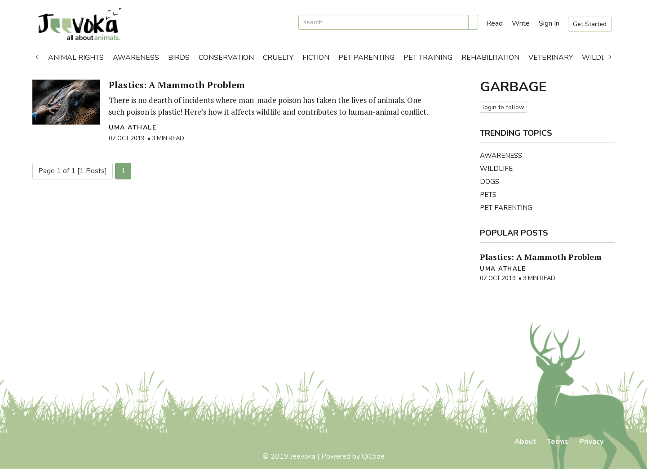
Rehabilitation (490, 58)
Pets (488, 194)
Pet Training (427, 58)
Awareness (136, 58)
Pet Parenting (366, 58)
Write (521, 23)
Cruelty (278, 58)
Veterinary (550, 58)
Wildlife (599, 58)
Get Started (590, 24)
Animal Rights (76, 58)
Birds (179, 58)
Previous (36, 55)
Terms (557, 442)
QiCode (373, 456)
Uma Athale (132, 127)
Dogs (489, 181)
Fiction (315, 58)
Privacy (591, 442)
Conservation (226, 58)
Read (494, 23)
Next (610, 55)
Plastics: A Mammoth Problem (177, 85)
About (525, 442)
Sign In (549, 23)
